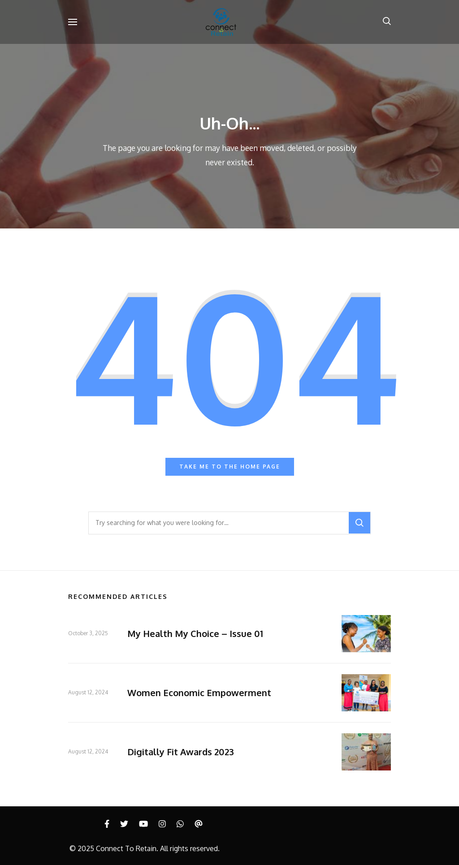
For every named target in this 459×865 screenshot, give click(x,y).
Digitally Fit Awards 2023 (180, 751)
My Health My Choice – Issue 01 (195, 633)
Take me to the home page (229, 466)
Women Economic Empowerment (199, 692)
